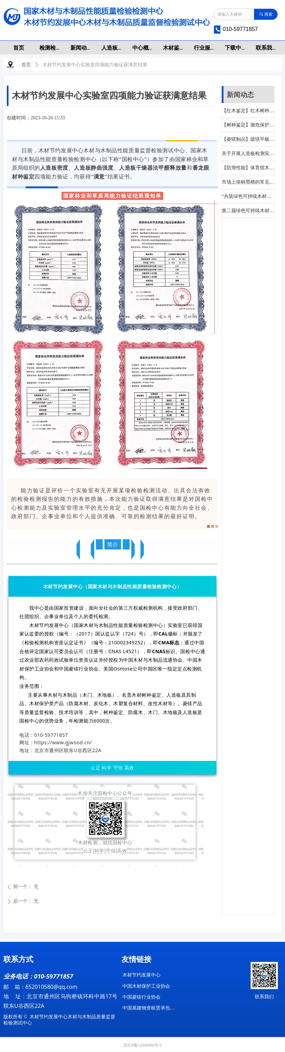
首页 (26, 64)
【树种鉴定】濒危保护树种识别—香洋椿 (248, 125)
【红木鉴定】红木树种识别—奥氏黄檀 (248, 111)
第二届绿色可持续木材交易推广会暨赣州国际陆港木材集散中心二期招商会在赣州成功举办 (248, 211)
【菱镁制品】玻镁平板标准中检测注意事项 (248, 139)
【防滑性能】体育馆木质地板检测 (248, 168)
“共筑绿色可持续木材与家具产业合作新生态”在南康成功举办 (248, 197)
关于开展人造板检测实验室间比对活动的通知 (248, 154)
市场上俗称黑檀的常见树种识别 (248, 182)
